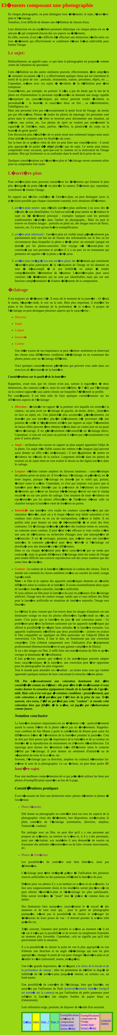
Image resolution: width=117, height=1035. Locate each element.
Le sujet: (16, 52)
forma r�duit (68, 1028)
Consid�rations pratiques (36, 788)
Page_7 (45, 1021)
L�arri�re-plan (25, 173)
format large (67, 1024)
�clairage (18, 289)
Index (36, 1021)
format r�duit (88, 1028)
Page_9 (55, 1021)
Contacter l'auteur (106, 1022)
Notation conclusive (31, 716)
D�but (27, 1022)
